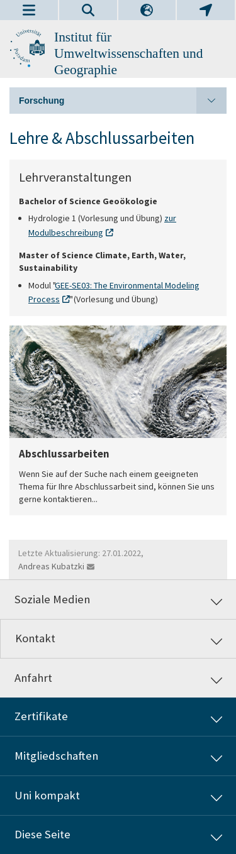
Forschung (123, 100)
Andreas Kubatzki (51, 566)
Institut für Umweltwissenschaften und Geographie (128, 53)
